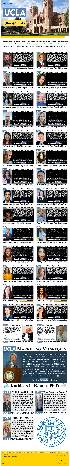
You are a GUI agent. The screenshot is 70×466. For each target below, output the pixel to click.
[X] (3, 463)
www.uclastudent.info (11, 456)
